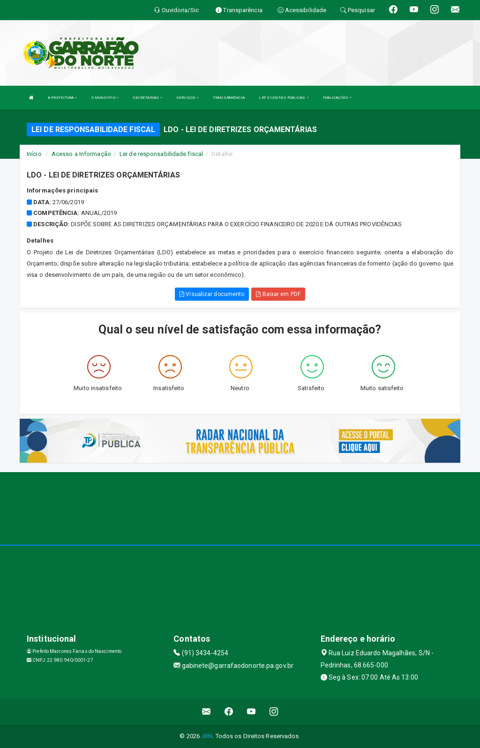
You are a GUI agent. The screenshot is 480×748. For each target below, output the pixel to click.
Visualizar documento (212, 294)
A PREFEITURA (62, 98)
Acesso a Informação (81, 153)
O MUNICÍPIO (105, 98)
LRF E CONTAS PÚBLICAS (283, 98)
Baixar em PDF (278, 294)
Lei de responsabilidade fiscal (161, 153)
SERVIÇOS (187, 98)
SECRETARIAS (147, 98)
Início (34, 153)
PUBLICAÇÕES (337, 98)
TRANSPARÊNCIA (229, 98)
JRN (206, 736)
